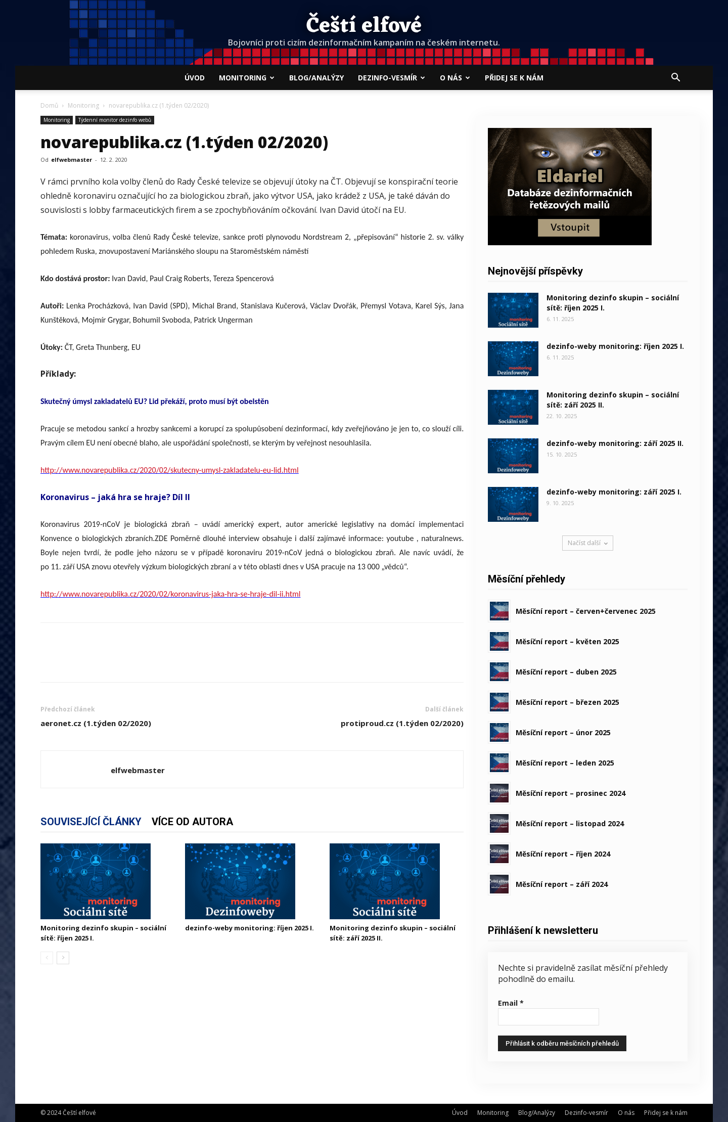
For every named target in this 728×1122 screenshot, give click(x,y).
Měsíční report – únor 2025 (563, 732)
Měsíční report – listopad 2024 (570, 823)
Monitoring (247, 77)
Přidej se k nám (514, 77)
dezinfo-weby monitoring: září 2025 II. (615, 443)
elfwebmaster (71, 159)
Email (511, 1003)
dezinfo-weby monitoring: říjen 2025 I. (249, 927)
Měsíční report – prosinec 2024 (570, 793)
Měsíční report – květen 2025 (567, 641)
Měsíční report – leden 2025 (565, 763)
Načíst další (588, 542)
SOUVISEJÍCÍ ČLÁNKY (91, 822)
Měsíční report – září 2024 (562, 884)
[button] (675, 78)
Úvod (195, 77)
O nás (455, 77)
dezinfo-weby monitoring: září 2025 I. (614, 492)
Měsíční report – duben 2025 (566, 672)
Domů (49, 105)
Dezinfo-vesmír (391, 77)
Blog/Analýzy (316, 77)
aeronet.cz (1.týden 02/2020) (95, 723)
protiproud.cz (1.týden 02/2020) (402, 723)
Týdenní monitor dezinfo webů (114, 119)
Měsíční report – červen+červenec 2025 (586, 611)
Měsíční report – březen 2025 (567, 702)
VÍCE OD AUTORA (192, 822)
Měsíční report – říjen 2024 (563, 854)
